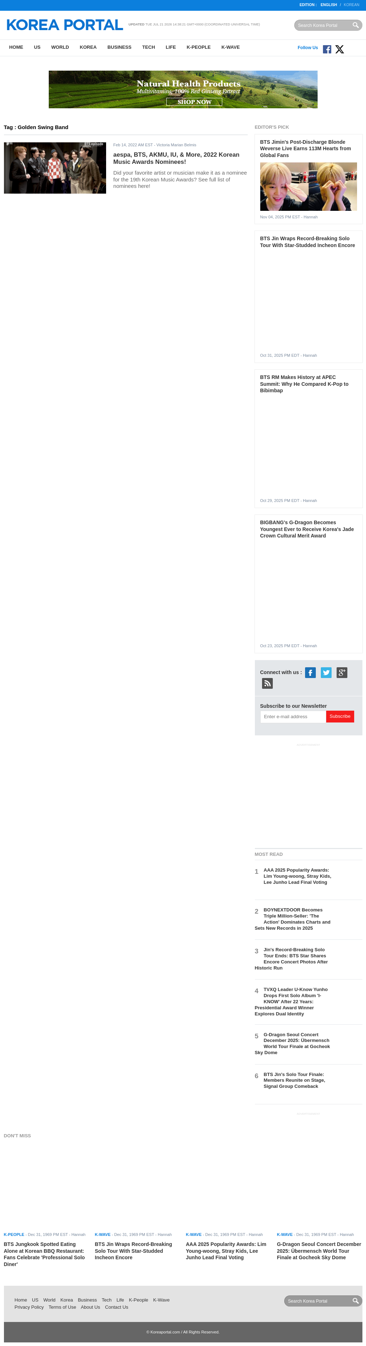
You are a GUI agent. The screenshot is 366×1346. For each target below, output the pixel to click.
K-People (199, 47)
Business (120, 47)
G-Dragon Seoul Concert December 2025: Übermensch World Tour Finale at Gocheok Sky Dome (292, 1044)
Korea (88, 47)
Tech (148, 47)
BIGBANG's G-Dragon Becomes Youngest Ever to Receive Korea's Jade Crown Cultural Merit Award (307, 529)
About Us (90, 1307)
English (329, 5)
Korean (351, 5)
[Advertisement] (308, 794)
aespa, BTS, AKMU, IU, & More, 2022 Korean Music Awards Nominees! (176, 158)
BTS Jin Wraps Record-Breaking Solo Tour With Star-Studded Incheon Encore (133, 1250)
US (37, 47)
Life (171, 47)
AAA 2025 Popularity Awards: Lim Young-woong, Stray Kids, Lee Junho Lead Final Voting (298, 876)
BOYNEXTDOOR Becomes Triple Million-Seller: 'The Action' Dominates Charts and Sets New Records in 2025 (293, 919)
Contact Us (116, 1307)
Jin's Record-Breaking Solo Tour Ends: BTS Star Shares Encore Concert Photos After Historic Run (291, 959)
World (60, 47)
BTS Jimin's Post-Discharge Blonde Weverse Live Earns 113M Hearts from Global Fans (305, 148)
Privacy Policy (29, 1307)
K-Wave (231, 47)
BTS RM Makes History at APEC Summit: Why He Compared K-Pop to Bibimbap (304, 383)
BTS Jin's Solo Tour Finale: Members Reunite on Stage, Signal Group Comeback (294, 1080)
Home (16, 47)
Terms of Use (62, 1307)
